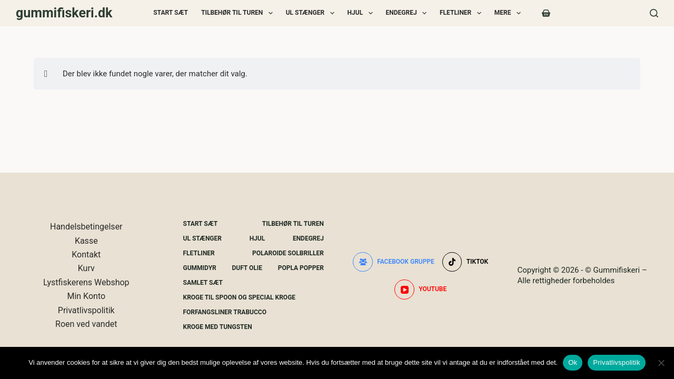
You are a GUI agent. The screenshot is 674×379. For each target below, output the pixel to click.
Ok (572, 362)
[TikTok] (465, 262)
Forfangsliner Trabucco (224, 312)
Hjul (362, 13)
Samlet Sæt (203, 282)
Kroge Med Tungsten (217, 327)
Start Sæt (170, 12)
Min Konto (86, 296)
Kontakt (86, 255)
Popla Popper (301, 268)
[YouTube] (420, 290)
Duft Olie (247, 268)
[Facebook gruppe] (393, 262)
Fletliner (462, 13)
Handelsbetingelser (86, 227)
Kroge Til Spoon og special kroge (239, 297)
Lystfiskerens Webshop (86, 282)
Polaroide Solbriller (288, 253)
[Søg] (654, 13)
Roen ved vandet (86, 324)
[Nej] (661, 362)
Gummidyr (199, 268)
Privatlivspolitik (86, 310)
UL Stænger (312, 13)
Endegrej (408, 13)
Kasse (86, 241)
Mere (509, 13)
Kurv (86, 268)
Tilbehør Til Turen (239, 13)
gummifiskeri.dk (64, 13)
